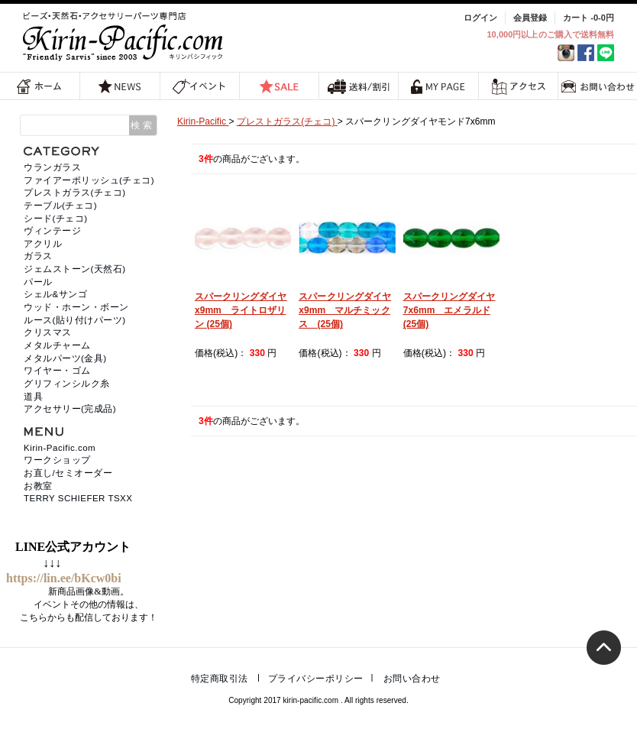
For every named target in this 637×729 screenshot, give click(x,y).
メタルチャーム (57, 345)
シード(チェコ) (56, 218)
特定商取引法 (219, 678)
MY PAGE (438, 86)
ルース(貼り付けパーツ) (75, 320)
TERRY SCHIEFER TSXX (78, 498)
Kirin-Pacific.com (59, 447)
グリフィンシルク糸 (67, 383)
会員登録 (530, 17)
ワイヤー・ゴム (57, 370)
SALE (278, 86)
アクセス (518, 86)
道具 (33, 396)
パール (38, 282)
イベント (199, 86)
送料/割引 (359, 86)
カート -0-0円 (588, 17)
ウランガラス (52, 167)
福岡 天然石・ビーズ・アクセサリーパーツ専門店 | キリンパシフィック (125, 36)
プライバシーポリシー (316, 678)
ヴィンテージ (52, 230)
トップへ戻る (604, 648)
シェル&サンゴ (55, 294)
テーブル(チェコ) (60, 205)
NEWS (120, 86)
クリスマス (48, 332)
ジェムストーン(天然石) (75, 269)
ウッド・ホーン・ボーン (76, 307)
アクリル (43, 243)
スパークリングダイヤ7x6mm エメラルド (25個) (449, 310)
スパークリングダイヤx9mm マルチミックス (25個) (345, 310)
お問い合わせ (412, 678)
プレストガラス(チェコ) (75, 192)
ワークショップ (57, 460)
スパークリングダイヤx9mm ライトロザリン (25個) (241, 310)
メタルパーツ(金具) (65, 358)
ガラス (38, 256)
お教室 (38, 486)
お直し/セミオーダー (68, 473)
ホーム (39, 86)
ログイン (480, 17)
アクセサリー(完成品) (70, 408)
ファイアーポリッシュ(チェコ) (89, 180)
